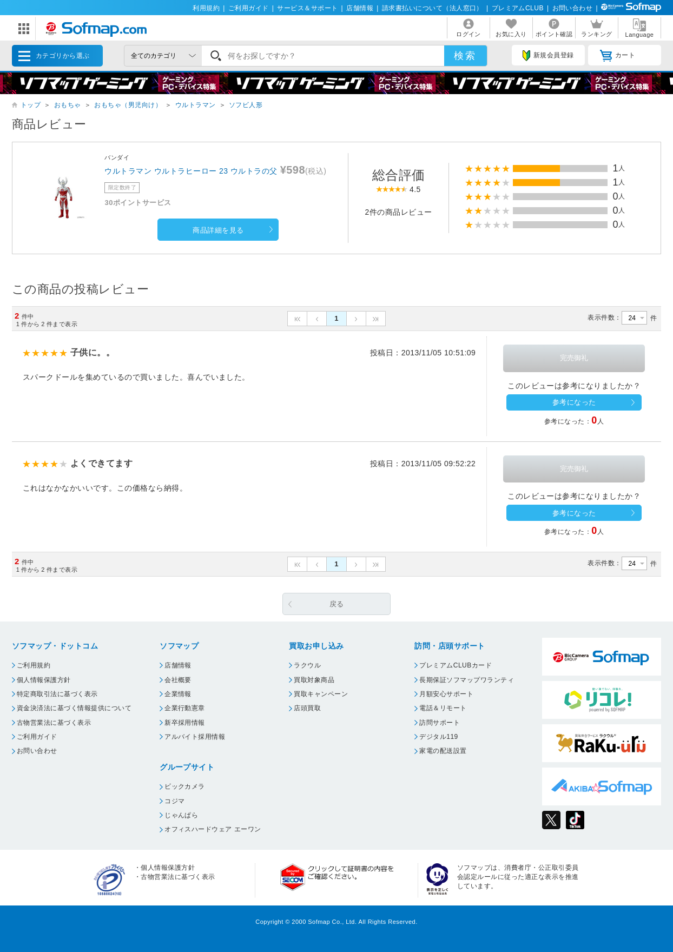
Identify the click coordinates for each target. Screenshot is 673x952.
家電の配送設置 (442, 751)
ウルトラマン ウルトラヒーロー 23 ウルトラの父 (190, 171)
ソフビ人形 (245, 105)
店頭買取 (307, 708)
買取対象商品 (314, 680)
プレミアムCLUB (518, 8)
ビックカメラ (184, 786)
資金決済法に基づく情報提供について (74, 708)
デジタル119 (438, 737)
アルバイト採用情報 (194, 737)
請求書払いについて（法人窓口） (432, 8)
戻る (336, 604)
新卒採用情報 (184, 722)
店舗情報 (359, 8)
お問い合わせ (572, 8)
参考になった (574, 402)
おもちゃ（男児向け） (128, 105)
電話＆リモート (442, 708)
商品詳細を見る (218, 230)
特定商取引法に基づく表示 (57, 694)
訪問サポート (439, 722)
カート (617, 56)
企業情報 (178, 694)
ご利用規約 (33, 665)
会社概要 (178, 680)
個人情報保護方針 (44, 680)
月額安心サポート (446, 694)
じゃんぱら (181, 815)
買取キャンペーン (321, 694)
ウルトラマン (195, 105)
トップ (31, 105)
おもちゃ (67, 105)
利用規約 (206, 8)
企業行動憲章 (184, 708)
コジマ (174, 801)
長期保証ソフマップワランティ (466, 680)
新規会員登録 (548, 55)
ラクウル (307, 665)
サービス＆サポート (307, 8)
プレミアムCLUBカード (455, 665)
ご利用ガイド (248, 8)
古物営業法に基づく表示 (54, 722)
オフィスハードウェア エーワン (212, 829)
